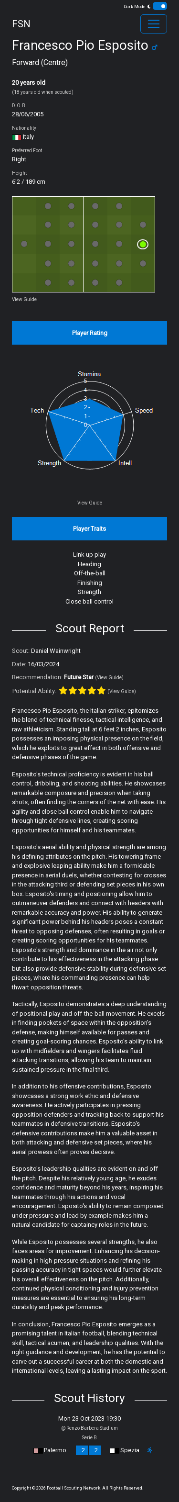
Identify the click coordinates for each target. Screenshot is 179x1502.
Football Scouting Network (73, 1488)
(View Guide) (109, 677)
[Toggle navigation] (153, 24)
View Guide (24, 299)
